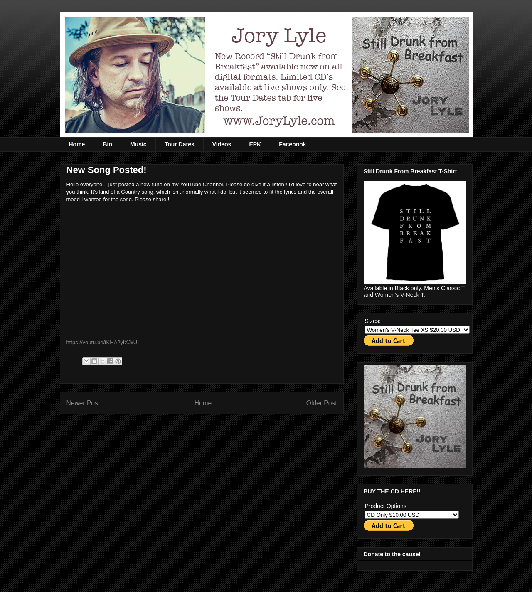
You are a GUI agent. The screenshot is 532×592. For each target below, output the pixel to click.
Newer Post (83, 403)
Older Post (321, 403)
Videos (222, 144)
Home (77, 144)
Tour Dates (180, 144)
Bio (107, 144)
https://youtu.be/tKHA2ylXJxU (102, 342)
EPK (255, 144)
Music (138, 144)
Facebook (292, 144)
